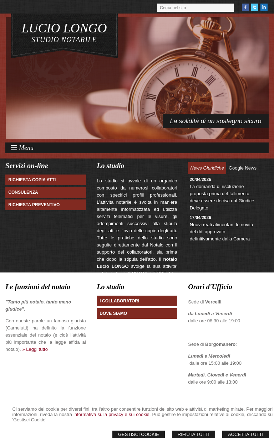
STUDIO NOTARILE (64, 39)
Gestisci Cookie (138, 434)
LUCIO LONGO (64, 28)
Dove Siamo (113, 313)
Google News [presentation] (243, 168)
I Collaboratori (119, 300)
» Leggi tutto (35, 349)
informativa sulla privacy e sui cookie (111, 414)
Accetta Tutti (245, 434)
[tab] (207, 168)
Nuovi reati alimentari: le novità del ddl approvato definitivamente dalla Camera (221, 231)
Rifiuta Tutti (193, 434)
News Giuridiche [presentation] (207, 168)
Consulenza (23, 192)
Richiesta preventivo (34, 204)
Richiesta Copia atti (32, 179)
